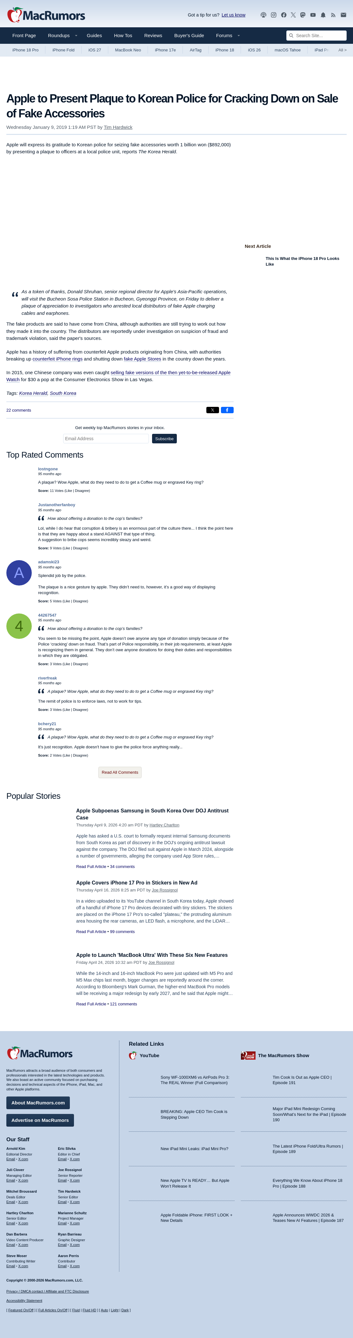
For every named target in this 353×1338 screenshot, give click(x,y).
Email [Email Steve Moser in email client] (10, 1265)
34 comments (122, 866)
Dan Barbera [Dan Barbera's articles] (16, 1233)
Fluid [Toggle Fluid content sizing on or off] (76, 1310)
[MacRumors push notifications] (323, 15)
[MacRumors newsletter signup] (343, 15)
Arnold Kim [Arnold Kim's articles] (15, 1147)
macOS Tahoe (288, 50)
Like (69, 491)
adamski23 (48, 562)
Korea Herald (33, 393)
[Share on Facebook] (227, 410)
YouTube (149, 1054)
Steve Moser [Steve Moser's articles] (16, 1255)
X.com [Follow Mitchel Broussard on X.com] (23, 1201)
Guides (94, 35)
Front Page (24, 35)
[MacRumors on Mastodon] (303, 15)
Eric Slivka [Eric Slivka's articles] (67, 1147)
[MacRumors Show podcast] (263, 15)
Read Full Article (91, 866)
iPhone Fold (63, 50)
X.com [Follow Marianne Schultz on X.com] (75, 1222)
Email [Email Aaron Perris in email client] (62, 1265)
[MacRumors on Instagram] (273, 15)
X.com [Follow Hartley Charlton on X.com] (23, 1222)
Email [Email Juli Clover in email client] (10, 1179)
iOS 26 (254, 50)
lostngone (48, 469)
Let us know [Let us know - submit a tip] (233, 14)
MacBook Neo (128, 50)
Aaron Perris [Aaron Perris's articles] (68, 1255)
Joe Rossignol (165, 890)
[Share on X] (212, 410)
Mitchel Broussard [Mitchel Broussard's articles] (21, 1190)
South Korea (63, 393)
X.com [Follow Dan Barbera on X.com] (23, 1244)
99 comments (122, 931)
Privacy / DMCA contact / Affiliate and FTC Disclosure (47, 1291)
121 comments (123, 1011)
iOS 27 (95, 50)
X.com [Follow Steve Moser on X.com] (23, 1265)
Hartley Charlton (164, 825)
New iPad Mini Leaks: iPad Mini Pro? (194, 1148)
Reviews (153, 35)
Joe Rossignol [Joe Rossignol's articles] (70, 1169)
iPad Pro (322, 50)
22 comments (18, 410)
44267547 (47, 615)
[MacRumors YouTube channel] (313, 15)
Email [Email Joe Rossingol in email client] (62, 1179)
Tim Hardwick (118, 127)
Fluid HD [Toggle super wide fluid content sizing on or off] (89, 1310)
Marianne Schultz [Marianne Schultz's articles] (72, 1212)
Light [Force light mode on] (114, 1310)
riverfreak (47, 678)
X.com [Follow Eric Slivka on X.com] (75, 1158)
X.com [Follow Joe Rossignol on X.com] (75, 1179)
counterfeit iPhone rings (58, 358)
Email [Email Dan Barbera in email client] (10, 1244)
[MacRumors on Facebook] (284, 15)
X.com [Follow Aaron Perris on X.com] (75, 1265)
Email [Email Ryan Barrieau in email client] (62, 1244)
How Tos (123, 35)
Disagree (82, 491)
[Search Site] (316, 35)
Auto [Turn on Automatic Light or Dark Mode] (104, 1310)
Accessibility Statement (24, 1301)
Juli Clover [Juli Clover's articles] (15, 1169)
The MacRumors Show (283, 1054)
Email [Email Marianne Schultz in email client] (62, 1222)
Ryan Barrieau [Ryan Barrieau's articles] (70, 1233)
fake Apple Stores (142, 358)
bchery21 (47, 723)
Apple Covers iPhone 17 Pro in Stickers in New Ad (140, 883)
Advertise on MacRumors (40, 1119)
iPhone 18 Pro (25, 50)
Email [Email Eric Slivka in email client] (62, 1158)
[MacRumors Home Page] (46, 15)
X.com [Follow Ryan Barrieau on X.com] (75, 1244)
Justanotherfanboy (56, 504)
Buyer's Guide (189, 35)
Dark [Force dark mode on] (125, 1310)
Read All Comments (120, 772)
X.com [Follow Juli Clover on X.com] (23, 1179)
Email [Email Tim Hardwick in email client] (62, 1201)
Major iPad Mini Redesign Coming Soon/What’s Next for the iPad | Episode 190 (309, 1113)
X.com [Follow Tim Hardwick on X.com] (75, 1201)
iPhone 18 (225, 50)
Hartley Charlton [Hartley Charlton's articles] (20, 1212)
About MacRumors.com (38, 1101)
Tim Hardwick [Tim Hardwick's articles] (69, 1190)
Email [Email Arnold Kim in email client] (10, 1158)
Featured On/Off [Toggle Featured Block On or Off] (20, 1310)
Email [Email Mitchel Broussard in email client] (10, 1201)
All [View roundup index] (342, 50)
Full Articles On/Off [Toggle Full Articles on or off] (53, 1310)
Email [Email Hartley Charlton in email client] (10, 1222)
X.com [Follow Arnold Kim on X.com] (23, 1158)
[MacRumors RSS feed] (333, 15)
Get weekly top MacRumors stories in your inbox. (120, 427)
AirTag (196, 50)
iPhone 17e (165, 50)
